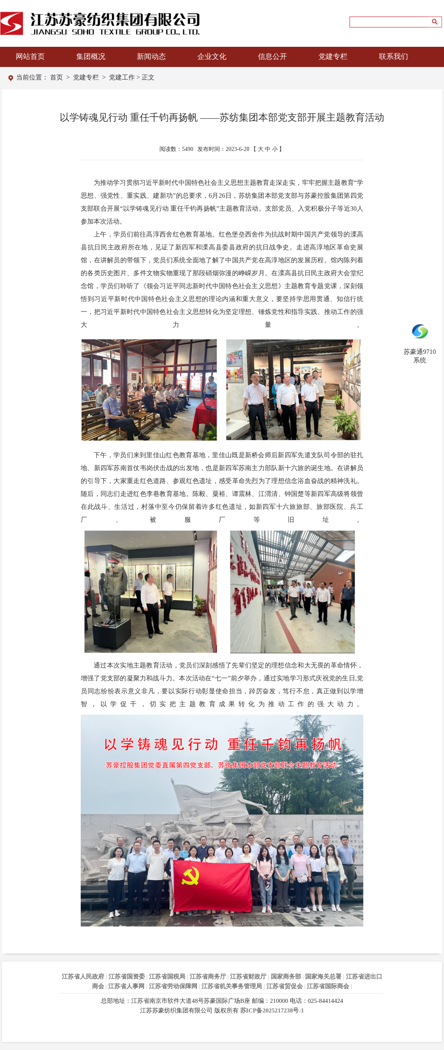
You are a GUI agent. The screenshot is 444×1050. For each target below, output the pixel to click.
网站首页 (30, 56)
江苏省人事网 (126, 986)
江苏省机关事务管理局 (231, 986)
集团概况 (90, 56)
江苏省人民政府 (83, 976)
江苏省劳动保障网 (173, 986)
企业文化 (211, 56)
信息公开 (272, 56)
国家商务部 (286, 976)
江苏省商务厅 (208, 976)
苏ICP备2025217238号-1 (272, 1010)
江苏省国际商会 (328, 986)
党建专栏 (333, 56)
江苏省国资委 (127, 976)
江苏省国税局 (167, 976)
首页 (56, 77)
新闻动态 (151, 56)
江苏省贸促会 (284, 986)
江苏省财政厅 (248, 976)
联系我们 (393, 56)
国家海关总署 (323, 976)
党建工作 (122, 77)
